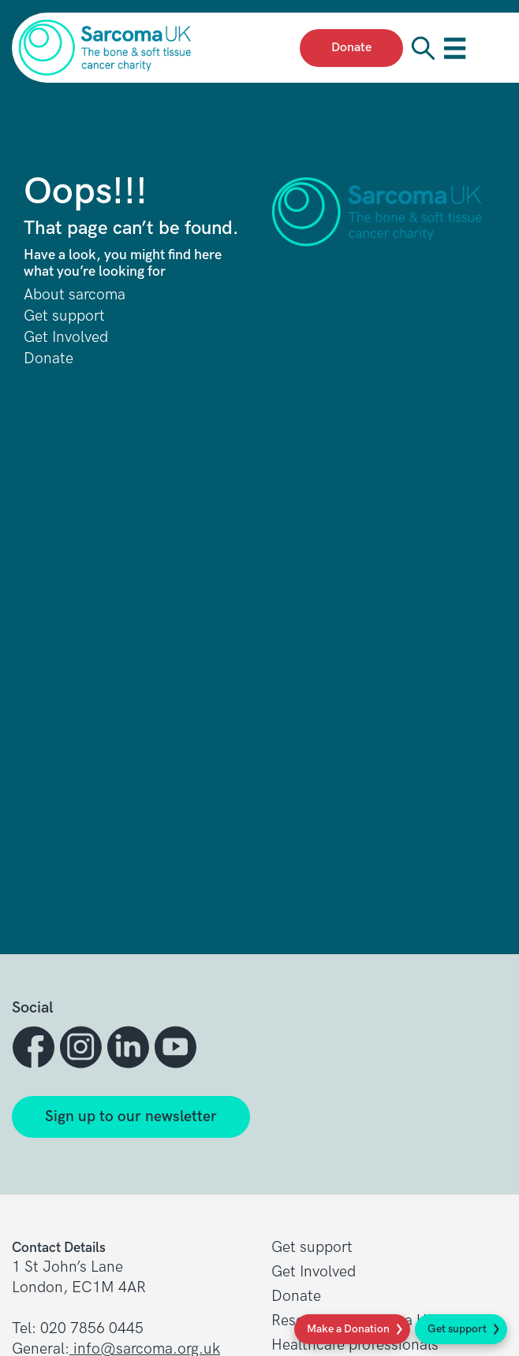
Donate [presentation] (351, 47)
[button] (35, 1047)
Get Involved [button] (313, 1272)
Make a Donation (348, 1329)
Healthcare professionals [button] (355, 1345)
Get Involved (66, 338)
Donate (48, 359)
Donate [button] (296, 1296)
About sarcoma (74, 295)
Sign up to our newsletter (131, 1117)
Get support (457, 1329)
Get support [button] (312, 1248)
